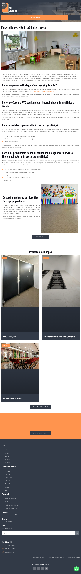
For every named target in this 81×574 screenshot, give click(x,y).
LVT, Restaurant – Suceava (12, 398)
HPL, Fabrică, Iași (9, 336)
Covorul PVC (36, 91)
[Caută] (77, 533)
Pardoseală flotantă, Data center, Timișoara (59, 336)
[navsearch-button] (70, 17)
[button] (78, 7)
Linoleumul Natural (48, 91)
